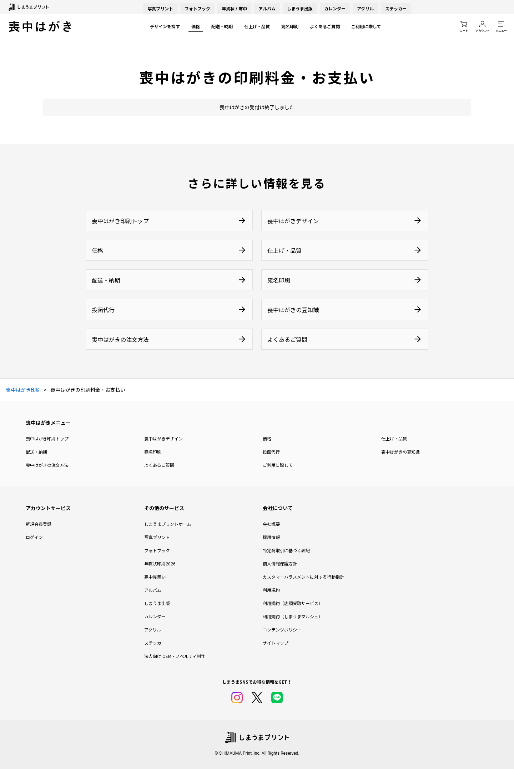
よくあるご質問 (325, 26)
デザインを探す (165, 26)
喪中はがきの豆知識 (400, 452)
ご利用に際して (366, 26)
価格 (195, 26)
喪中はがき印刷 (23, 389)
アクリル (365, 8)
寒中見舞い (155, 577)
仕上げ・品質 (257, 26)
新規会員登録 (38, 524)
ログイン (34, 537)
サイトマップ (275, 643)
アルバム (267, 8)
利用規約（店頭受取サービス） (293, 603)
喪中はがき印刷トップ (47, 438)
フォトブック (197, 8)
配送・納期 (222, 26)
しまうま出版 (300, 8)
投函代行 (271, 452)
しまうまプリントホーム (167, 524)
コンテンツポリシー (282, 629)
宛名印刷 (289, 26)
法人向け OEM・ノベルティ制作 (174, 656)
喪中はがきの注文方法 (47, 465)
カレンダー (335, 8)
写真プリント (157, 537)
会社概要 (271, 524)
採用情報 (271, 537)
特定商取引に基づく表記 (286, 550)
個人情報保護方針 (280, 563)
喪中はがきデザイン (163, 438)
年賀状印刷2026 (160, 563)
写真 (160, 8)
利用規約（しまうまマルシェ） (293, 616)
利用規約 (271, 590)
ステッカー (396, 8)
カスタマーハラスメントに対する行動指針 (303, 577)
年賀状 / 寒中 (234, 8)
